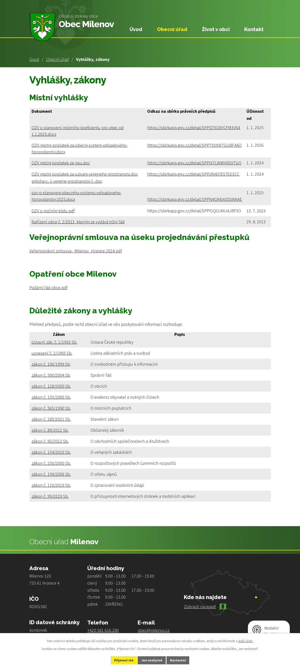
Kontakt (254, 29)
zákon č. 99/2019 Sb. (50, 496)
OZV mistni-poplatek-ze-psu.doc (61, 163)
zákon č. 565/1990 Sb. (51, 408)
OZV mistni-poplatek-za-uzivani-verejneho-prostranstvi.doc (85, 174)
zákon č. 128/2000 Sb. (51, 386)
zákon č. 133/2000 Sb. (51, 397)
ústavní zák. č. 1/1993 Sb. (54, 342)
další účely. (245, 640)
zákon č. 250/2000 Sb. (51, 463)
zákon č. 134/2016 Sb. (51, 452)
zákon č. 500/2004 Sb (51, 375)
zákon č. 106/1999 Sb (51, 364)
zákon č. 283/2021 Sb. (51, 419)
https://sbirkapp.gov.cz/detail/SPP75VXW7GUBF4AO (194, 145)
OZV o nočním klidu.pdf (53, 211)
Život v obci (216, 29)
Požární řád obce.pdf (48, 287)
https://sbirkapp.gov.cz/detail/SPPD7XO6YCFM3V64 (193, 127)
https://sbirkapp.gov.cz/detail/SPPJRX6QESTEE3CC (193, 174)
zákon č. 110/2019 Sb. (51, 485)
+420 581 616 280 (103, 630)
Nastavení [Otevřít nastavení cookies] (182, 660)
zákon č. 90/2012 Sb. (50, 441)
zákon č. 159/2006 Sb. (51, 474)
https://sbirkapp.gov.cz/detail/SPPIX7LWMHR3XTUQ (194, 163)
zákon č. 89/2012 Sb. (50, 430)
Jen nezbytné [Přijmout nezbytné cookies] (152, 660)
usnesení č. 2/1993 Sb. (52, 353)
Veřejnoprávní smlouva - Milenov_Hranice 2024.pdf (75, 251)
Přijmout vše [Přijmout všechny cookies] (120, 660)
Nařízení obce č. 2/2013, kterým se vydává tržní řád (78, 222)
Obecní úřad (57, 59)
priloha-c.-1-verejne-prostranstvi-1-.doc (67, 181)
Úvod (34, 59)
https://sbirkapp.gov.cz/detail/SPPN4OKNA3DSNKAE (194, 199)
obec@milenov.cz (154, 630)
